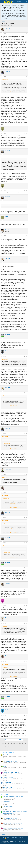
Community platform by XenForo (12, 841)
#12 (26, 392)
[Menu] (2, 1)
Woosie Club (6, 754)
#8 (26, 235)
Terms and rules (10, 837)
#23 (26, 702)
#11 (26, 356)
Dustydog (4, 25)
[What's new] (23, 1)
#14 (26, 474)
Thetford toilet (6, 801)
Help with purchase (8, 806)
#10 (26, 340)
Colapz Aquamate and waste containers (13, 828)
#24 (26, 715)
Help (23, 837)
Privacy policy (18, 837)
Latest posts (4, 794)
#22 (26, 661)
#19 (26, 589)
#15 (26, 492)
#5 (26, 190)
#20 (26, 605)
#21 (26, 623)
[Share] (25, 34)
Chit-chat (5, 758)
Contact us (3, 837)
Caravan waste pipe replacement (11, 772)
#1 (26, 33)
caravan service (7, 782)
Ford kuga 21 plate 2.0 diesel (10, 761)
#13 (26, 433)
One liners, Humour (8, 777)
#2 (26, 76)
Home (2, 838)
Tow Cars (5, 763)
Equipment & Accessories (8, 830)
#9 (26, 264)
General (4, 785)
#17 (26, 542)
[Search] (26, 1)
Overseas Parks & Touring (8, 799)
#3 (26, 133)
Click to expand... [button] (14, 91)
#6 (26, 202)
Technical (5, 770)
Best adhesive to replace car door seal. (12, 823)
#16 (26, 517)
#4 (26, 155)
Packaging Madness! (8, 787)
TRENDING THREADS (7, 752)
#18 (26, 568)
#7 (26, 222)
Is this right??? (6, 766)
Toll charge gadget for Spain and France (13, 796)
